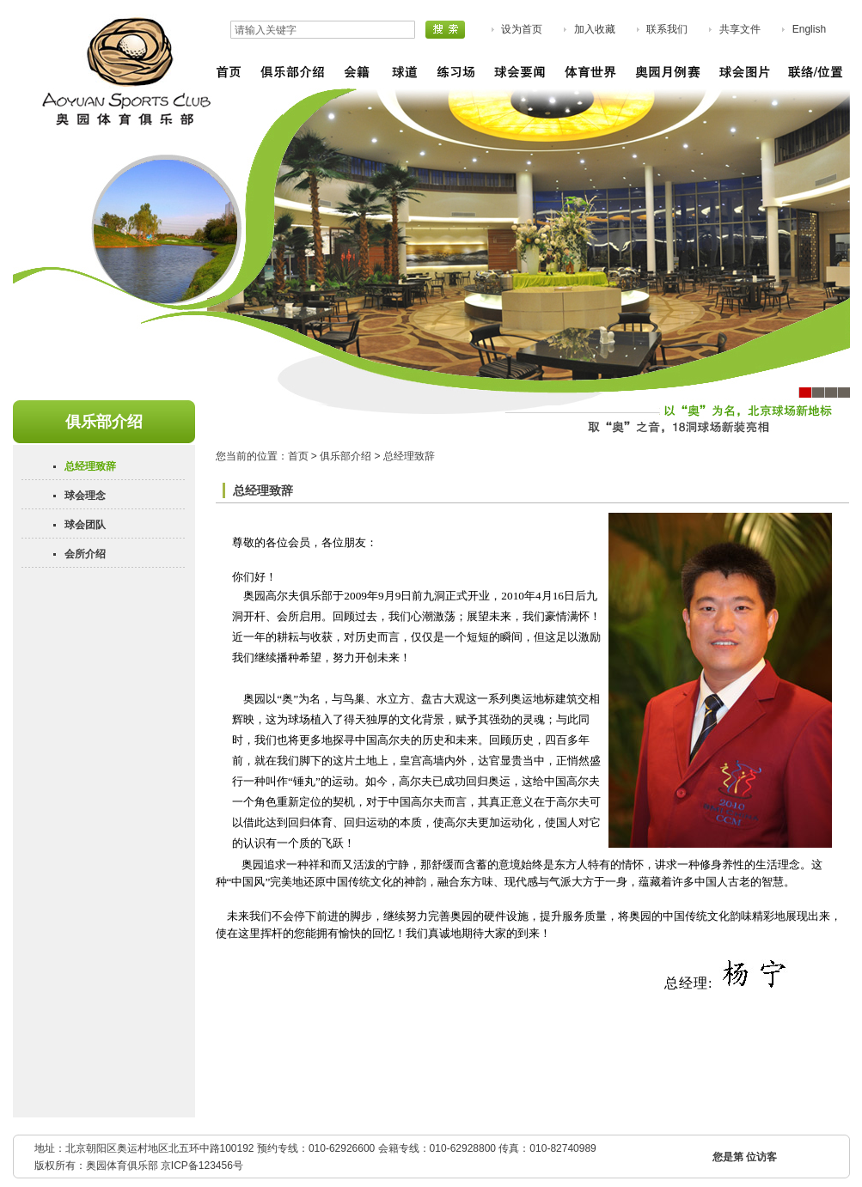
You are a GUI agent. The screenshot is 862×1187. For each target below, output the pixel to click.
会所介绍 (85, 554)
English (809, 29)
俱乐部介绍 (345, 456)
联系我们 (667, 29)
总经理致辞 (90, 466)
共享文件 (740, 29)
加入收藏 (594, 29)
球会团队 (85, 525)
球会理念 (85, 496)
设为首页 (521, 29)
